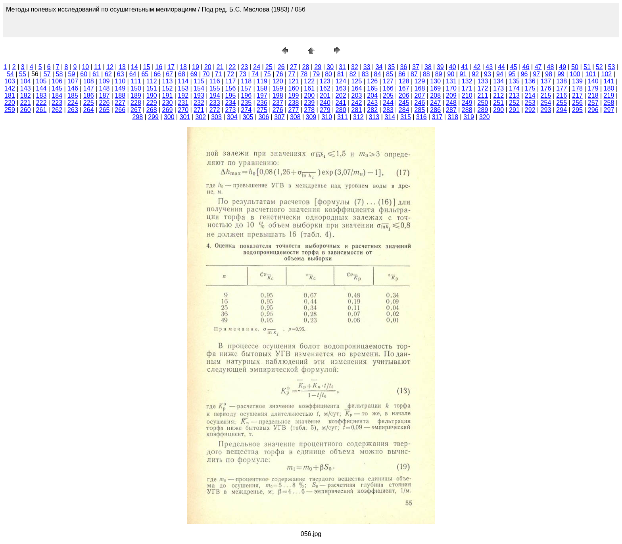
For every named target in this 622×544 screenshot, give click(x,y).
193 (199, 95)
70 (206, 74)
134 (498, 81)
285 (420, 109)
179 (593, 88)
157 (246, 88)
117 (230, 81)
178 (577, 88)
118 (246, 81)
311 (342, 117)
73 (242, 74)
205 (388, 95)
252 (514, 102)
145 (57, 88)
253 (530, 102)
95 (512, 74)
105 (41, 81)
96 (524, 74)
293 (546, 109)
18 (183, 67)
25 (269, 67)
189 (136, 95)
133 (483, 81)
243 (372, 102)
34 (379, 67)
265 (104, 109)
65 (144, 74)
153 (183, 88)
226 (104, 102)
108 (88, 81)
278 (309, 109)
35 (391, 67)
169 (435, 88)
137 (546, 81)
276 (278, 109)
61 (96, 74)
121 (293, 81)
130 (435, 81)
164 (356, 88)
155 (214, 88)
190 (151, 95)
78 (303, 74)
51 (587, 67)
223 (57, 102)
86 (401, 74)
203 (356, 95)
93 (487, 74)
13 (122, 67)
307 (279, 117)
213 (514, 95)
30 (330, 67)
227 (120, 102)
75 (267, 74)
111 (136, 81)
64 (132, 74)
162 (325, 88)
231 (183, 102)
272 (214, 109)
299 (153, 117)
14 (134, 67)
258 (609, 102)
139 (577, 81)
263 (72, 109)
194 (214, 95)
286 (435, 109)
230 (167, 102)
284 (404, 109)
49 (562, 67)
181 (9, 95)
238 (293, 102)
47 (538, 67)
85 (389, 74)
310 (326, 117)
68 (181, 74)
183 (41, 95)
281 (356, 109)
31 (342, 67)
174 (514, 88)
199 (293, 95)
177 (561, 88)
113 (167, 81)
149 (120, 88)
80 (328, 74)
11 (97, 67)
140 (593, 81)
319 (468, 117)
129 (420, 81)
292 (530, 109)
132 (467, 81)
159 (278, 88)
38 (428, 67)
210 (467, 95)
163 (341, 88)
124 (341, 81)
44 (501, 67)
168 (420, 88)
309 (311, 117)
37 (415, 67)
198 (278, 95)
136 (530, 81)
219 (609, 95)
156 (230, 88)
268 (151, 109)
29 (317, 67)
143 (25, 88)
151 (151, 88)
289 (483, 109)
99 (560, 74)
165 (372, 88)
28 (305, 67)
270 (183, 109)
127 (388, 81)
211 (483, 95)
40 (452, 67)
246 (420, 102)
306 (263, 117)
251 (498, 102)
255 (561, 102)
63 (120, 74)
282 (372, 109)
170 (451, 88)
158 (262, 88)
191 (167, 95)
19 (195, 67)
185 (72, 95)
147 (88, 88)
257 (593, 102)
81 (340, 74)
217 (577, 95)
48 (550, 67)
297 (609, 109)
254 (546, 102)
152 (167, 88)
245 (404, 102)
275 (262, 109)
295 (577, 109)
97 (536, 74)
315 (405, 117)
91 (462, 74)
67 (169, 74)
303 (216, 117)
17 (171, 67)
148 (104, 88)
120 (278, 81)
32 (354, 67)
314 (389, 117)
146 (72, 88)
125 (356, 81)
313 (374, 117)
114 (183, 81)
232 (199, 102)
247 (435, 102)
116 (214, 81)
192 (183, 95)
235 (246, 102)
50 (574, 67)
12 (109, 67)
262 (57, 109)
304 (232, 117)
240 (325, 102)
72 (230, 74)
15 (146, 67)
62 (108, 74)
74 (255, 74)
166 (388, 88)
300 (169, 117)
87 (414, 74)
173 (498, 88)
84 (377, 74)
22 (232, 67)
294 (561, 109)
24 (256, 67)
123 (325, 81)
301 (185, 117)
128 (404, 81)
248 (451, 102)
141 (609, 81)
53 (611, 67)
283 (388, 109)
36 (403, 67)
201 (325, 95)
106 (57, 81)
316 (421, 117)
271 (199, 109)
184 (57, 95)
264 (88, 109)
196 (246, 95)
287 (451, 109)
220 (9, 102)
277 (293, 109)
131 (451, 81)
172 (483, 88)
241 (341, 102)
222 (41, 102)
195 (230, 95)
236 (262, 102)
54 (10, 74)
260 (25, 109)
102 (606, 74)
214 (530, 95)
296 (593, 109)
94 (499, 74)
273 (230, 109)
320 (484, 117)
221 (25, 102)
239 (309, 102)
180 (609, 88)
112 (151, 81)
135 (514, 81)
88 (426, 74)
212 (498, 95)
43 (489, 67)
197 (262, 95)
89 (438, 74)
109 (104, 81)
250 (483, 102)
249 (467, 102)
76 (279, 74)
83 (365, 74)
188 (120, 95)
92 (475, 74)
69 (194, 74)
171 (467, 88)
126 (372, 81)
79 (316, 74)
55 (22, 74)
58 (59, 74)
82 (353, 74)
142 (9, 88)
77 (292, 74)
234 (230, 102)
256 (577, 102)
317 (437, 117)
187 (104, 95)
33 (367, 67)
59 (71, 74)
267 (136, 109)
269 (167, 109)
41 (464, 67)
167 (404, 88)
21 (220, 67)
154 (199, 88)
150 (136, 88)
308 (295, 117)
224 (72, 102)
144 (41, 88)
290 (498, 109)
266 (120, 109)
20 (207, 67)
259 (9, 109)
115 (199, 81)
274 (246, 109)
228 (136, 102)
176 (546, 88)
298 (137, 117)
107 (72, 81)
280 (341, 109)
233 (214, 102)
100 (575, 74)
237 (278, 102)
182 (25, 95)
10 (85, 67)
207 (420, 95)
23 (244, 67)
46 (526, 67)
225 (88, 102)
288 (467, 109)
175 (530, 88)
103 (9, 81)
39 (440, 67)
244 (388, 102)
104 (25, 81)
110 (120, 81)
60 (83, 74)
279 (325, 109)
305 (248, 117)
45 (513, 67)
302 (200, 117)
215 (546, 95)
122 (309, 81)
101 (591, 74)
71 (218, 74)
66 (157, 74)
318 (452, 117)
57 (47, 74)
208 (435, 95)
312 (358, 117)
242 (356, 102)
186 (88, 95)
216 (561, 95)
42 (476, 67)
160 (293, 88)
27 (293, 67)
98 (548, 74)
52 (599, 67)
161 (309, 88)
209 (451, 95)
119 (262, 81)
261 (41, 109)
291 (514, 109)
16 (159, 67)
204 (372, 95)
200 (309, 95)
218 (593, 95)
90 (451, 74)
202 (341, 95)
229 (151, 102)
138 (561, 81)
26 (281, 67)
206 (404, 95)
